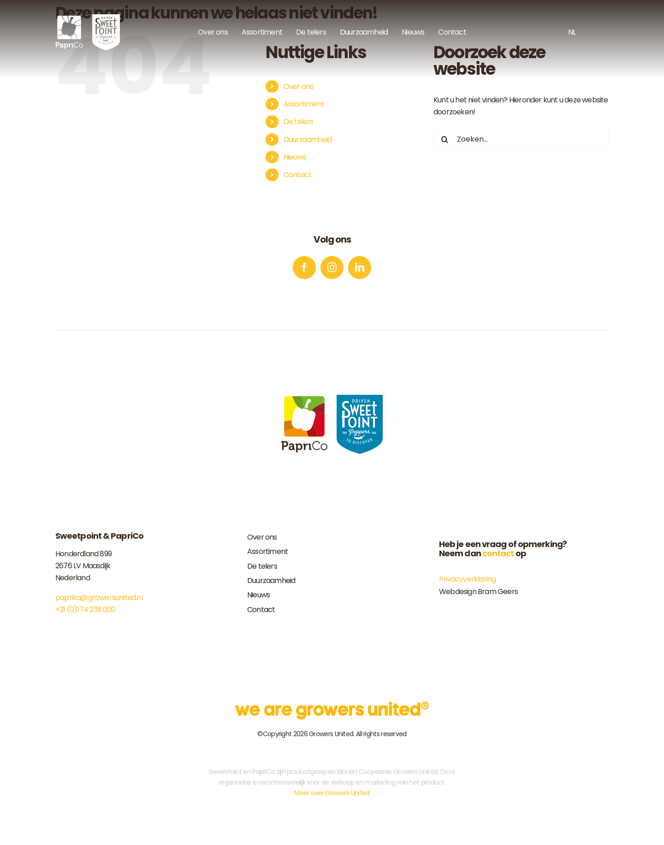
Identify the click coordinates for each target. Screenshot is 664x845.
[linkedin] (359, 267)
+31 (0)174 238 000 (85, 609)
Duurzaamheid (308, 139)
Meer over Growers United (331, 792)
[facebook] (304, 267)
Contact (297, 174)
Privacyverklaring (467, 579)
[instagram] (332, 267)
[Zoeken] (444, 139)
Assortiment (304, 104)
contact (498, 553)
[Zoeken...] (521, 139)
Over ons (299, 86)
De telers (299, 121)
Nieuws (295, 157)
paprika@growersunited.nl (98, 597)
